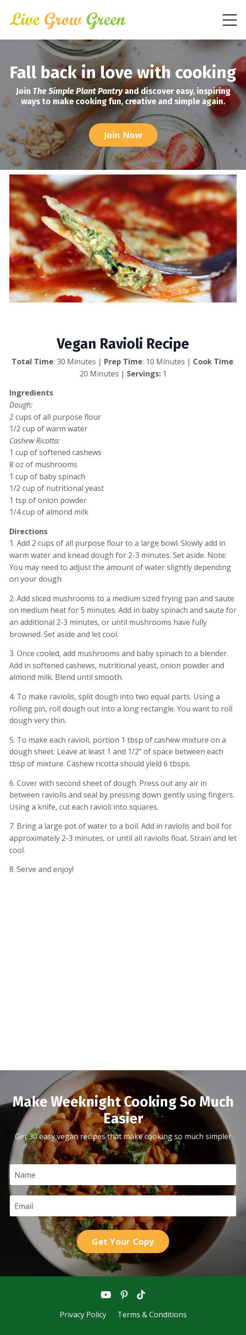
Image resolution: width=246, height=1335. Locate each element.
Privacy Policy (84, 1314)
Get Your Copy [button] (123, 1241)
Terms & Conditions (152, 1314)
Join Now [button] (123, 135)
